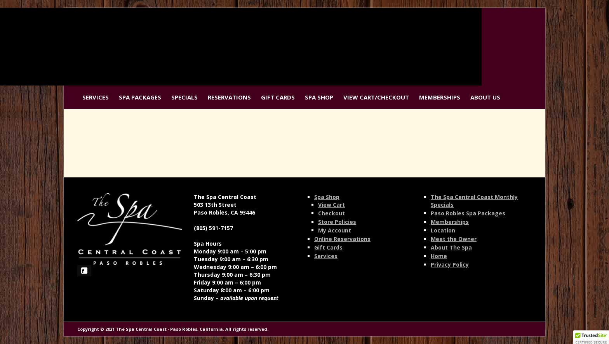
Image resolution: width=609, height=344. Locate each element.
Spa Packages (140, 97)
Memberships (439, 97)
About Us (485, 97)
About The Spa (451, 247)
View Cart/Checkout (376, 97)
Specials (184, 97)
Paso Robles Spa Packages (468, 213)
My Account (334, 230)
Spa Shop (319, 97)
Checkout (331, 213)
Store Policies (337, 221)
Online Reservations (342, 239)
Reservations (229, 97)
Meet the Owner (454, 239)
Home (439, 256)
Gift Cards (278, 97)
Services (95, 97)
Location (443, 230)
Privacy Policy (450, 264)
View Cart (331, 204)
